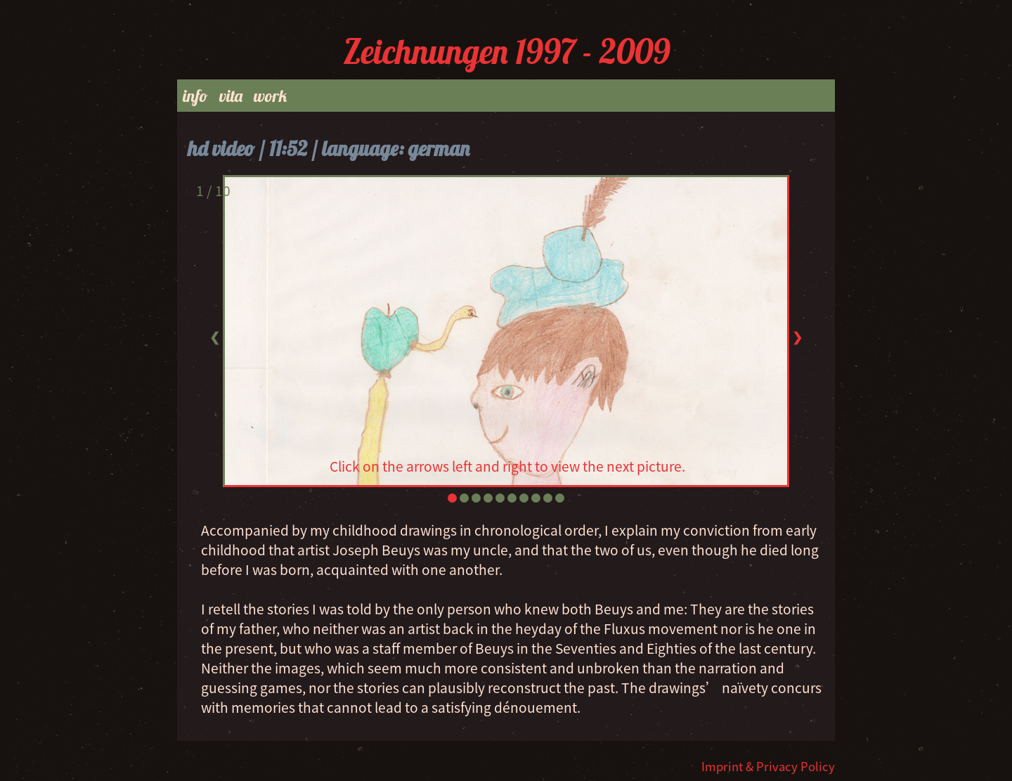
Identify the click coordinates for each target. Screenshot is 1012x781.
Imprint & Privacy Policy (768, 766)
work (270, 95)
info (195, 95)
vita (230, 95)
